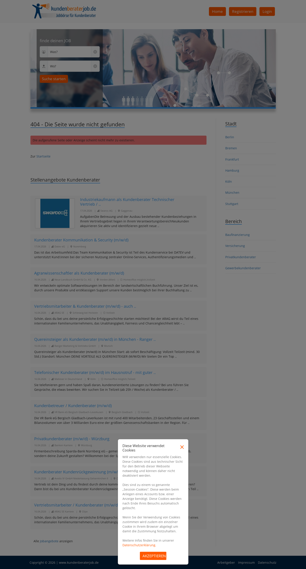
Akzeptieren (154, 555)
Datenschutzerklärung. (139, 545)
